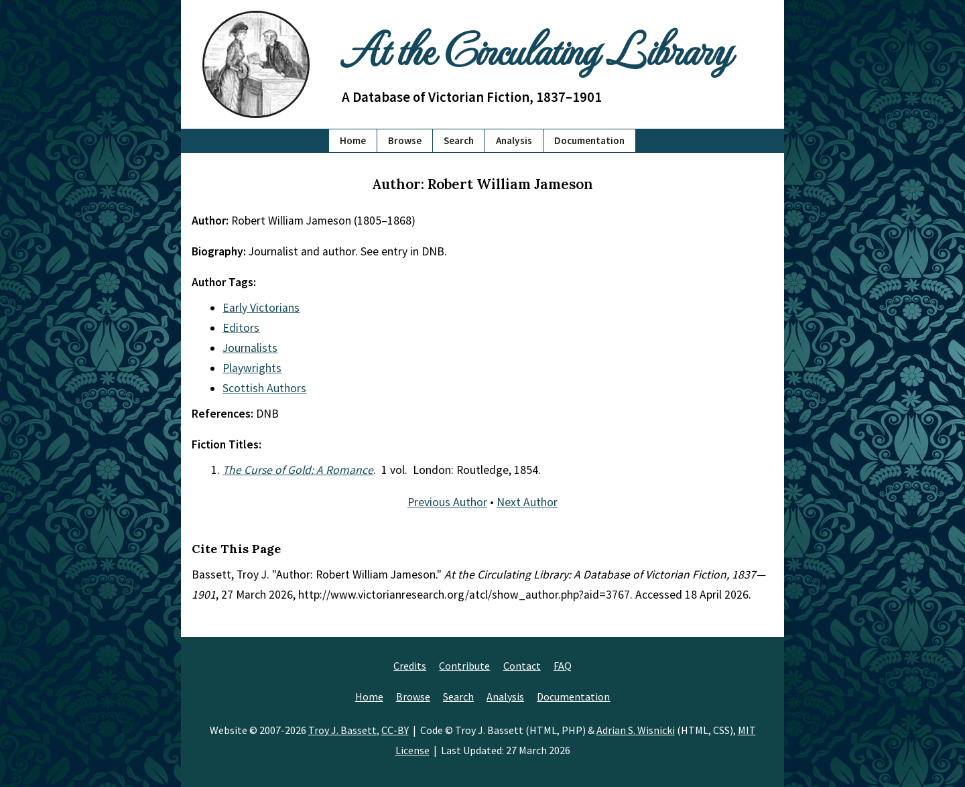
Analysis (514, 140)
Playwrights (251, 368)
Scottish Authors (264, 388)
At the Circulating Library (536, 48)
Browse (405, 140)
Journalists (249, 348)
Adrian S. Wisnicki (635, 730)
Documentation (589, 140)
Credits (409, 665)
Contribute (464, 665)
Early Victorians (261, 307)
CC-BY (395, 730)
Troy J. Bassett (342, 730)
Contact (522, 665)
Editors (240, 327)
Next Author (527, 502)
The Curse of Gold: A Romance (297, 470)
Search (459, 140)
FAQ (563, 665)
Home (353, 140)
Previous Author (447, 502)
